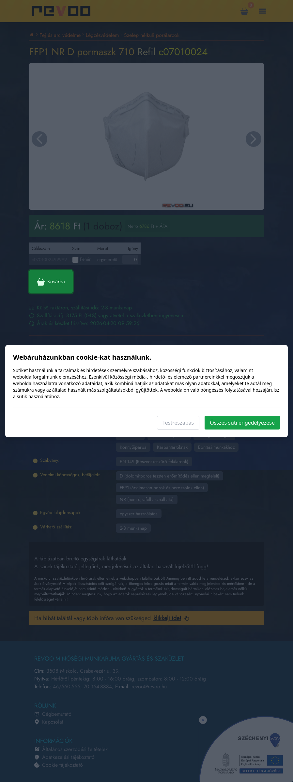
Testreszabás (178, 422)
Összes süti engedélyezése (242, 422)
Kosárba (51, 282)
